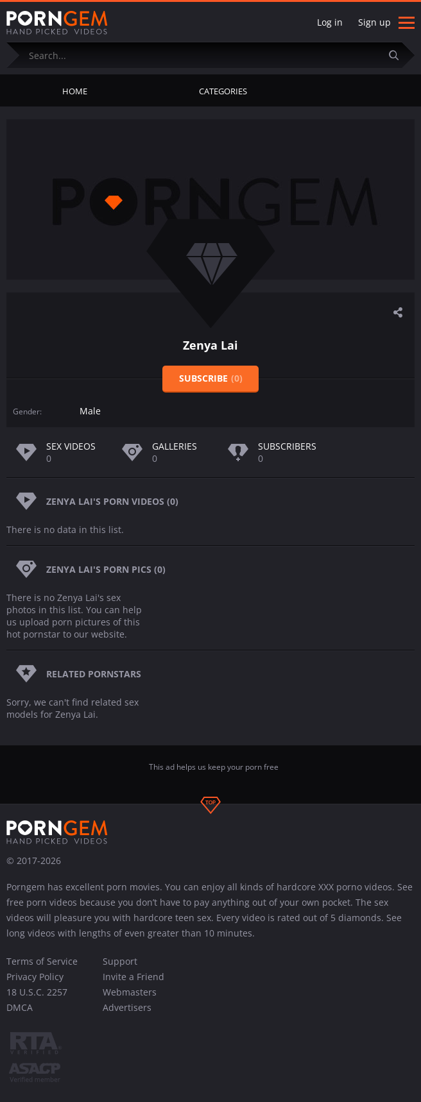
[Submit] (398, 55)
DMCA (19, 1007)
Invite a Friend (133, 977)
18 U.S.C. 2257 (36, 992)
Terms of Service (42, 961)
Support (120, 961)
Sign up (374, 22)
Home (74, 91)
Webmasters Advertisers (130, 999)
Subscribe (211, 378)
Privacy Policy (35, 977)
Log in (330, 22)
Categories (223, 91)
